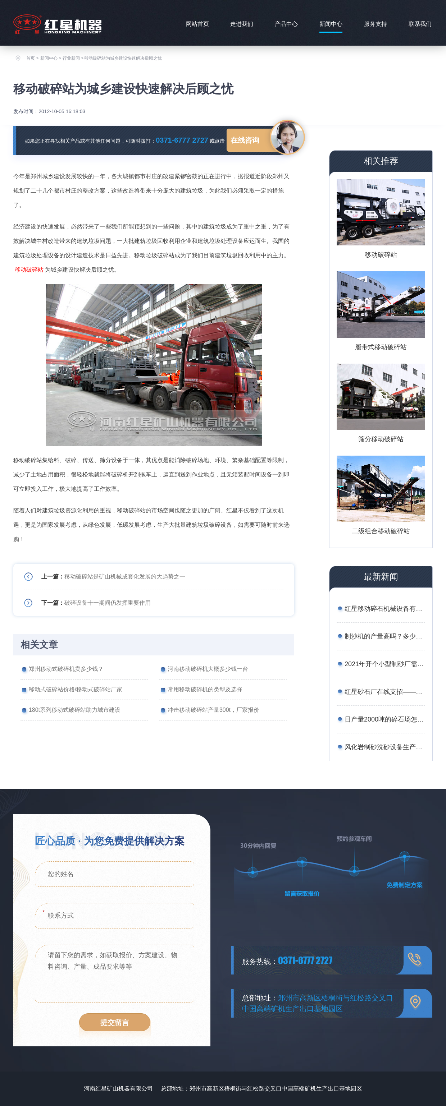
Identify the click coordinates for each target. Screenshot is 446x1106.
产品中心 (286, 24)
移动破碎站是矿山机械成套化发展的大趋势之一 (124, 576)
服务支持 (375, 24)
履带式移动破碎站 (381, 347)
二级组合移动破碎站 (381, 531)
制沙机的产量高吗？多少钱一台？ (385, 636)
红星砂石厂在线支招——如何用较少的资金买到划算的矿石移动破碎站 (385, 691)
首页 (30, 58)
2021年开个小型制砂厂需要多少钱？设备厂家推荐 (385, 664)
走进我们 (241, 24)
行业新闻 (71, 58)
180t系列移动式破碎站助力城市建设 (74, 710)
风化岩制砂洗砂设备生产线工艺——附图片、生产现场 (385, 747)
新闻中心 (330, 24)
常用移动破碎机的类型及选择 (205, 689)
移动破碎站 (29, 270)
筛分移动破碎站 (381, 439)
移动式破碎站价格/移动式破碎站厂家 (75, 689)
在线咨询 (245, 140)
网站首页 (197, 24)
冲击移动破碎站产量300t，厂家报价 (213, 710)
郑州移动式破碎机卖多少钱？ (66, 669)
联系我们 (420, 24)
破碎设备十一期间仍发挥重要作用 (107, 603)
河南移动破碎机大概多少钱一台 (208, 669)
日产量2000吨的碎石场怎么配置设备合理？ (385, 719)
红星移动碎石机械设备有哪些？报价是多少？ (385, 608)
